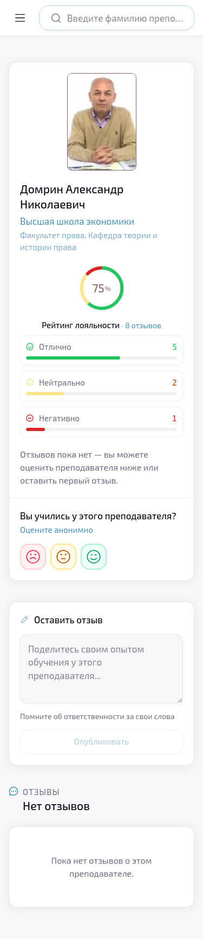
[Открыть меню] (20, 17)
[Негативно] (33, 557)
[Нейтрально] (63, 557)
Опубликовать (101, 741)
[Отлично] (94, 557)
